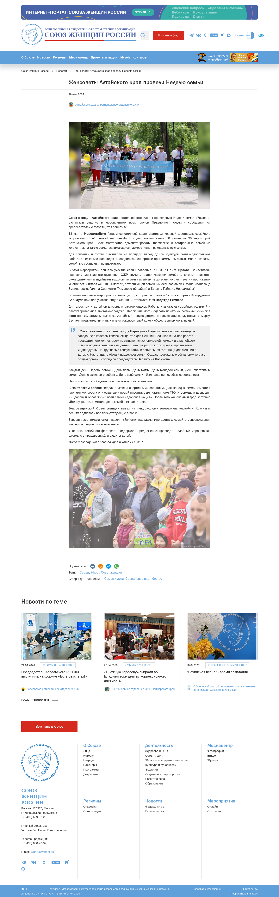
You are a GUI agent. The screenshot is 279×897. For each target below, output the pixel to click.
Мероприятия (221, 801)
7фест (94, 572)
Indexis (253, 893)
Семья (84, 572)
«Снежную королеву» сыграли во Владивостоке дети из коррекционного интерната (135, 676)
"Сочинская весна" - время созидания (217, 672)
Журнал (212, 760)
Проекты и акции (104, 57)
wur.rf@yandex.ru (42, 851)
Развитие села (155, 778)
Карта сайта (250, 889)
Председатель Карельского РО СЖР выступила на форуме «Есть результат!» (54, 674)
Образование (154, 783)
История (89, 755)
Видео (211, 755)
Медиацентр (78, 57)
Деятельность (159, 745)
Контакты (140, 57)
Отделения (90, 806)
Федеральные (154, 806)
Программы (91, 769)
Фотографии (215, 751)
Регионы (59, 57)
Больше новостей (39, 700)
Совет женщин (111, 572)
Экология (151, 769)
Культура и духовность (139, 665)
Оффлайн (214, 811)
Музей (125, 57)
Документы (90, 774)
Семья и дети (114, 578)
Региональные (155, 811)
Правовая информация (207, 889)
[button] (77, 498)
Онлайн (212, 806)
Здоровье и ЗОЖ (156, 751)
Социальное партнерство (162, 774)
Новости (43, 57)
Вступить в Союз (169, 35)
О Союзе (27, 57)
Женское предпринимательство (227, 665)
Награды (89, 760)
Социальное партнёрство (144, 578)
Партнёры (90, 764)
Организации (92, 811)
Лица (86, 751)
